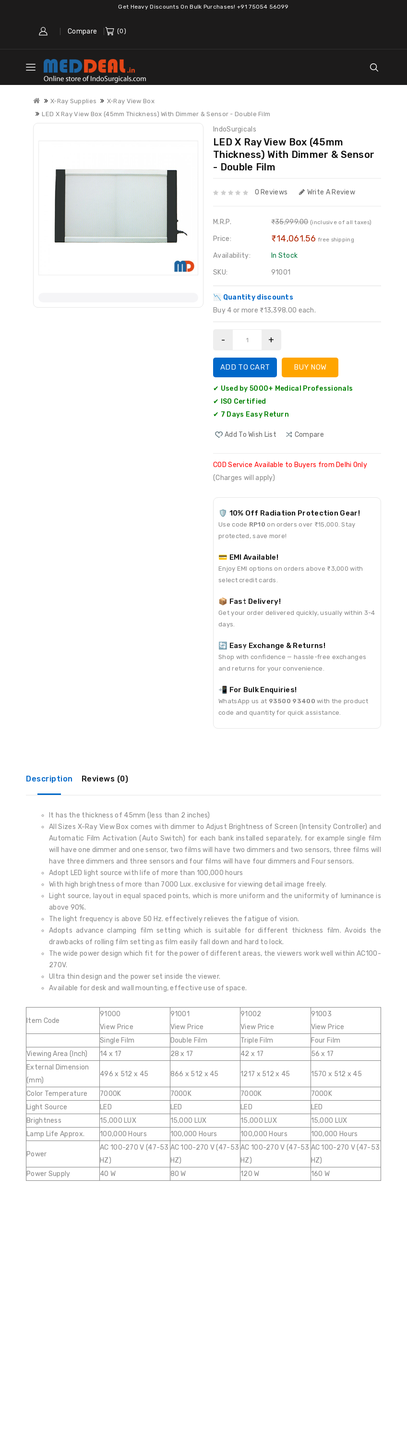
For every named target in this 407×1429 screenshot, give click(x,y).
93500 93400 (292, 701)
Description (49, 778)
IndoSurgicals (234, 129)
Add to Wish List (250, 435)
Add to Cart (245, 367)
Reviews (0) (105, 778)
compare (309, 435)
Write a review (327, 192)
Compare (82, 31)
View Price (116, 1027)
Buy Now (310, 367)
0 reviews (271, 192)
